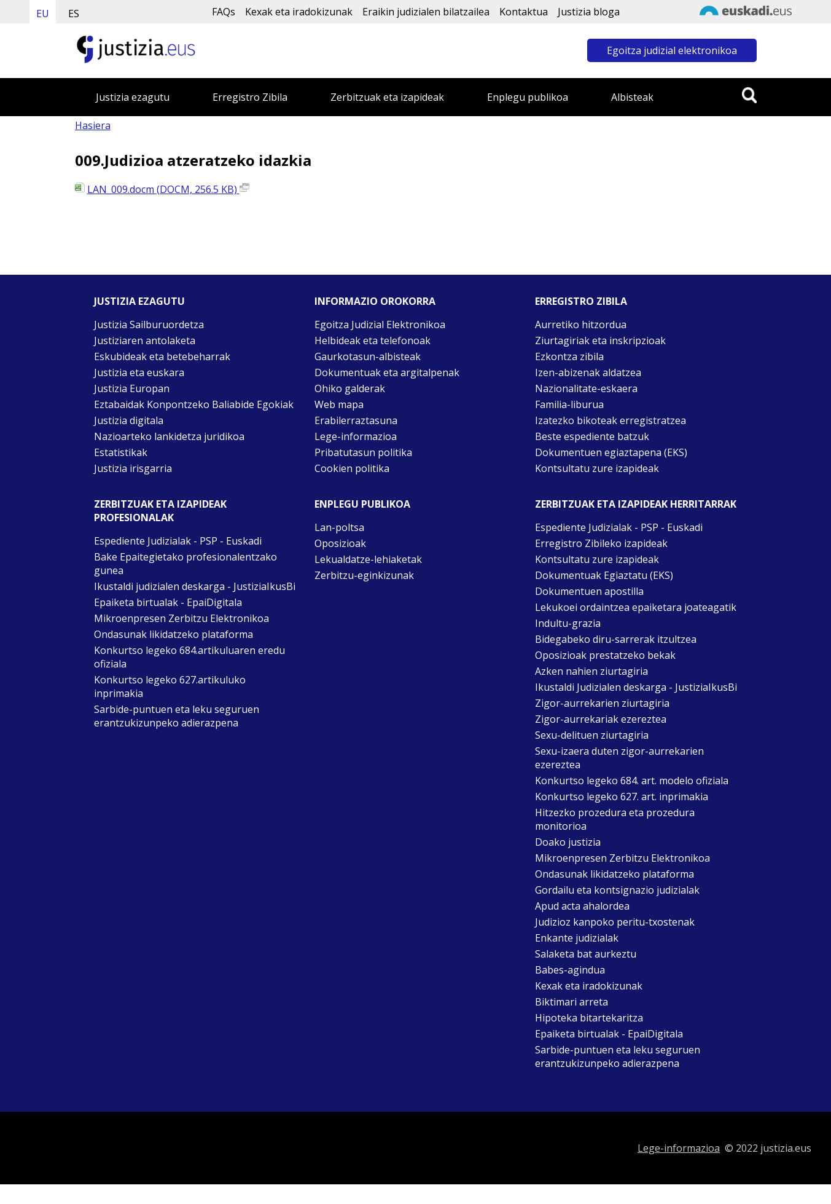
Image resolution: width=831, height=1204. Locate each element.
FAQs (223, 11)
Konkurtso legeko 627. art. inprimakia (621, 796)
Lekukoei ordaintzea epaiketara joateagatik (635, 607)
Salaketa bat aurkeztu (585, 954)
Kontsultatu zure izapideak (597, 468)
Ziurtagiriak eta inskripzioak (600, 340)
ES (73, 13)
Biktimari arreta (571, 1002)
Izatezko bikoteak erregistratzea (610, 420)
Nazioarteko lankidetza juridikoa (169, 436)
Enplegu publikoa (527, 97)
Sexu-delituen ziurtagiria (592, 735)
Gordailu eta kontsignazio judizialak (617, 890)
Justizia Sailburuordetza (149, 324)
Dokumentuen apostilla (589, 591)
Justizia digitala (128, 420)
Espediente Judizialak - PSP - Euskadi (178, 541)
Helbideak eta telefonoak (372, 340)
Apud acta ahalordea (582, 906)
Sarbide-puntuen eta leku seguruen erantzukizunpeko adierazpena (176, 716)
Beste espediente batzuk (592, 436)
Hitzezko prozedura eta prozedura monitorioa (615, 819)
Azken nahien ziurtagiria (591, 671)
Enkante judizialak (576, 938)
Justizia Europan (132, 388)
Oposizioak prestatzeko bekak (605, 655)
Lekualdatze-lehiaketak (368, 559)
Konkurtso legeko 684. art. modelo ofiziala (631, 780)
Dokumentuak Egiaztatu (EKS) (604, 575)
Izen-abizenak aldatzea (588, 372)
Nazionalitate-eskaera (586, 388)
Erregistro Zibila (250, 97)
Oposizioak (340, 543)
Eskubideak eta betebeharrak (162, 356)
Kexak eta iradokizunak (299, 11)
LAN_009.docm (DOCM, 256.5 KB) (168, 189)
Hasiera (93, 125)
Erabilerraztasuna (355, 420)
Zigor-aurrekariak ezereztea (600, 719)
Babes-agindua (570, 970)
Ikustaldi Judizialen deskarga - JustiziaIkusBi (636, 687)
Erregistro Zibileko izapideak (601, 543)
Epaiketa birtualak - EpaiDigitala (168, 602)
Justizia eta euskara (139, 372)
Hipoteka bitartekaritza (589, 1018)
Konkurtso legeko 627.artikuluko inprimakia (170, 686)
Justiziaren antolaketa (144, 340)
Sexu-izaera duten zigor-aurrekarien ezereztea (619, 757)
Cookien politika (351, 468)
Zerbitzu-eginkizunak (364, 575)
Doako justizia (568, 842)
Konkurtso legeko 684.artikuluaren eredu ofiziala (189, 657)
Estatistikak (120, 452)
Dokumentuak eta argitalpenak (386, 372)
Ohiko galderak (349, 388)
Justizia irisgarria (133, 468)
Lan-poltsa (339, 527)
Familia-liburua (569, 404)
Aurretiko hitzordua (580, 324)
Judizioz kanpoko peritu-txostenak (615, 922)
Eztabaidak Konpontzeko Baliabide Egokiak (194, 404)
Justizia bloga (589, 11)
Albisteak (632, 97)
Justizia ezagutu (133, 97)
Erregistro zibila (581, 301)
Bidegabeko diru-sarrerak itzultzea (615, 639)
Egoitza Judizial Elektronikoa (379, 324)
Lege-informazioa (355, 436)
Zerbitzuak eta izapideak (387, 97)
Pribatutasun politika (363, 452)
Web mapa (339, 404)
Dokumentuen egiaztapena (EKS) (611, 452)
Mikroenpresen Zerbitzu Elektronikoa (181, 618)
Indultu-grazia (568, 623)
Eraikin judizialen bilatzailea (426, 11)
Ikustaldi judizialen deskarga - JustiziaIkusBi (194, 586)
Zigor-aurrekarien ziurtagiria (602, 703)
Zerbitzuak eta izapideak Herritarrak (635, 504)
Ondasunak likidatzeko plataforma (173, 634)
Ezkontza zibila (569, 356)
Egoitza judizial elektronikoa (672, 50)
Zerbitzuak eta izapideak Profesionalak (160, 510)
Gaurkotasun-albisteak (367, 356)
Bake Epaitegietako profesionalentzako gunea (185, 563)
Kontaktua (523, 11)
